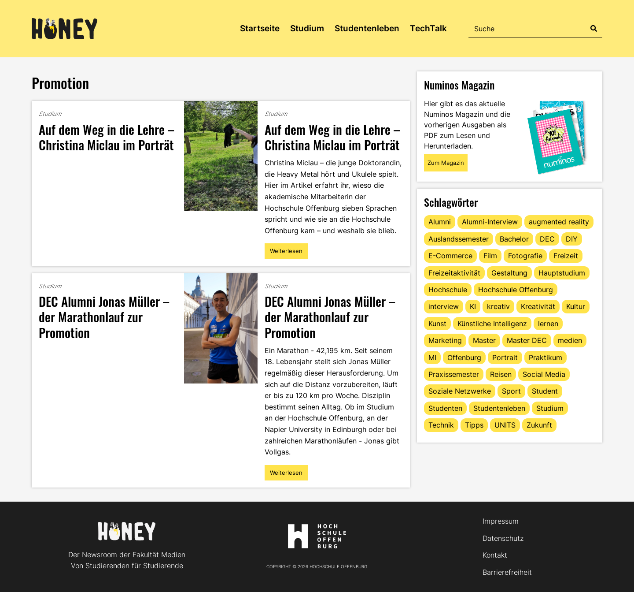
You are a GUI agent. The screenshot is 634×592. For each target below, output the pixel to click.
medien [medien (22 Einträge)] (570, 340)
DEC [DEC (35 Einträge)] (547, 239)
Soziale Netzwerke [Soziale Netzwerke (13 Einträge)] (459, 391)
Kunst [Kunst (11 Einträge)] (437, 323)
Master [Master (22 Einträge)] (484, 340)
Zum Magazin (446, 162)
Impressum (501, 521)
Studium (307, 28)
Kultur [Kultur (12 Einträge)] (575, 306)
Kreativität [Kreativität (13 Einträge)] (538, 306)
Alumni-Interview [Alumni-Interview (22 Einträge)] (490, 221)
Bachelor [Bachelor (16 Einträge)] (514, 239)
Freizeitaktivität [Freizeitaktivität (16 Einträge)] (454, 272)
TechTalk (428, 28)
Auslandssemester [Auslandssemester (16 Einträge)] (458, 239)
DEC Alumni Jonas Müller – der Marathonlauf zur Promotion (104, 316)
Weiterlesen (285, 253)
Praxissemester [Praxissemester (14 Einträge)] (453, 374)
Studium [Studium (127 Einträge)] (550, 408)
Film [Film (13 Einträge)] (490, 255)
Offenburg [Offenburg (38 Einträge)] (464, 357)
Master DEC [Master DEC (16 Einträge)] (527, 340)
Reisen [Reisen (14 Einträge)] (501, 374)
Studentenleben (367, 28)
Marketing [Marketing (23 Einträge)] (445, 340)
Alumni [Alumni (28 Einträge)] (439, 221)
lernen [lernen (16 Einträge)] (548, 323)
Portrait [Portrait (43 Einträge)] (505, 357)
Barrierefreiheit (507, 572)
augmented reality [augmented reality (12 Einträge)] (559, 221)
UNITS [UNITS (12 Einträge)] (505, 425)
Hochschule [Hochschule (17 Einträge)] (447, 289)
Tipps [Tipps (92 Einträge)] (474, 425)
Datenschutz (503, 538)
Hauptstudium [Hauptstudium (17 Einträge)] (561, 272)
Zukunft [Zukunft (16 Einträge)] (539, 425)
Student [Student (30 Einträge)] (545, 391)
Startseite (260, 28)
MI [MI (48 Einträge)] (432, 357)
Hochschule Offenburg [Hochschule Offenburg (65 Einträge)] (515, 289)
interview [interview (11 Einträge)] (443, 306)
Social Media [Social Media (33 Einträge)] (544, 374)
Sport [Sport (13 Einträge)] (511, 391)
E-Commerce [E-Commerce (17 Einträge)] (450, 255)
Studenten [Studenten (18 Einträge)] (445, 408)
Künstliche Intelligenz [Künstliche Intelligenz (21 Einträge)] (492, 323)
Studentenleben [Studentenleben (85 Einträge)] (499, 408)
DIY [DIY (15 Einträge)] (572, 239)
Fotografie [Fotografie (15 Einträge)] (525, 255)
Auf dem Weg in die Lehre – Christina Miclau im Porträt (106, 136)
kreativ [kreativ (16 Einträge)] (498, 306)
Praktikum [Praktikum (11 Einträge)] (545, 357)
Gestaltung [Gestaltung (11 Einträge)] (509, 272)
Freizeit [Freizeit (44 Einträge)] (565, 255)
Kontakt (495, 555)
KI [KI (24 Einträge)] (473, 306)
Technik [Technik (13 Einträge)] (441, 425)
